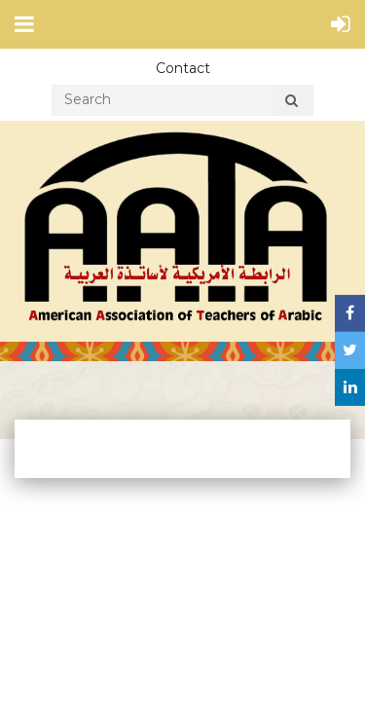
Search (291, 103)
